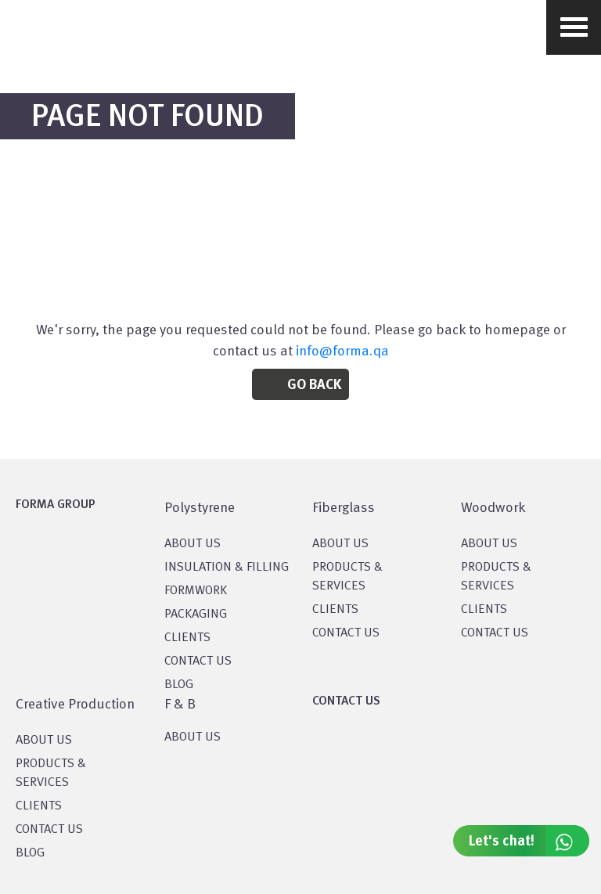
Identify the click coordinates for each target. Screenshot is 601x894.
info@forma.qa (342, 351)
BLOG (178, 685)
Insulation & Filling (226, 567)
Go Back (314, 385)
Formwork (195, 591)
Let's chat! (529, 840)
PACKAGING (195, 614)
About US (192, 544)
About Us (340, 544)
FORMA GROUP (55, 505)
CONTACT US (198, 661)
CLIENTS (187, 638)
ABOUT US (192, 737)
